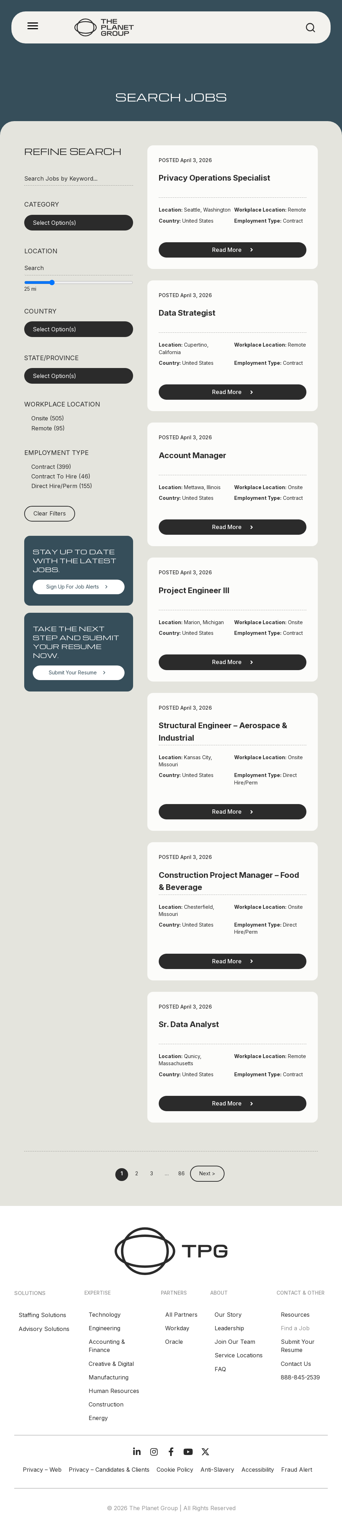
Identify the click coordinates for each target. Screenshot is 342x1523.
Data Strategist (187, 312)
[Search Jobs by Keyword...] (78, 179)
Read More (232, 249)
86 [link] (181, 1173)
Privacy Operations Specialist (214, 177)
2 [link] (136, 1173)
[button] (78, 222)
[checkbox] (78, 418)
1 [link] (122, 1173)
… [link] (167, 1173)
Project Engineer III (194, 590)
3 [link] (151, 1173)
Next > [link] (207, 1173)
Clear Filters (49, 513)
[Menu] (33, 26)
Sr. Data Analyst (189, 1024)
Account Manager (192, 455)
